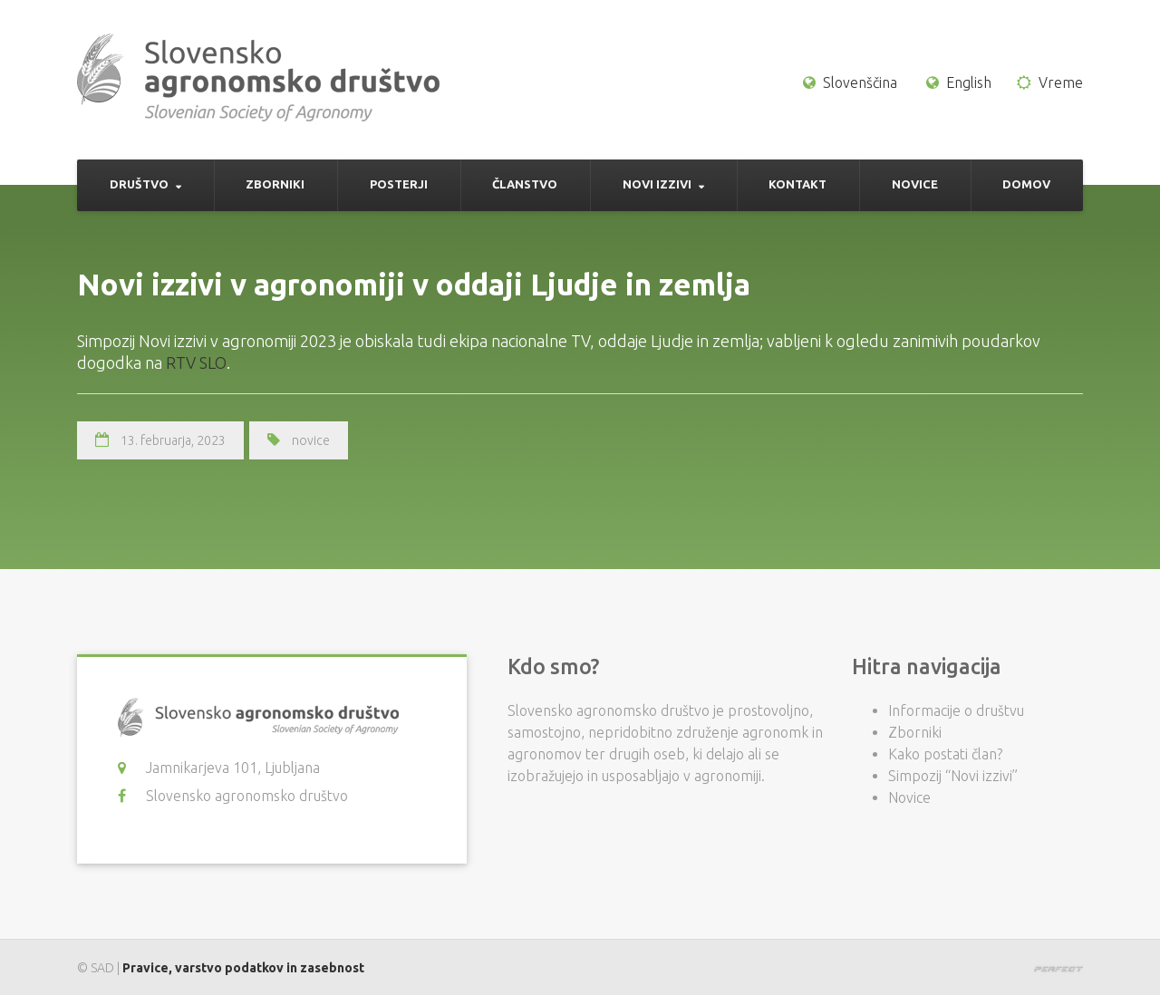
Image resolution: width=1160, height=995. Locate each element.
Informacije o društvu (956, 710)
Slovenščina (860, 82)
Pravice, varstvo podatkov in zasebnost (243, 968)
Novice (915, 184)
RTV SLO (196, 362)
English (968, 82)
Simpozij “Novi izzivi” (953, 776)
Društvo (139, 184)
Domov (1026, 184)
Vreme (1061, 82)
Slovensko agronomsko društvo (247, 795)
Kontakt (797, 184)
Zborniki (275, 184)
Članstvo (524, 184)
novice (311, 440)
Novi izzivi (657, 184)
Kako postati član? (945, 754)
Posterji (399, 184)
